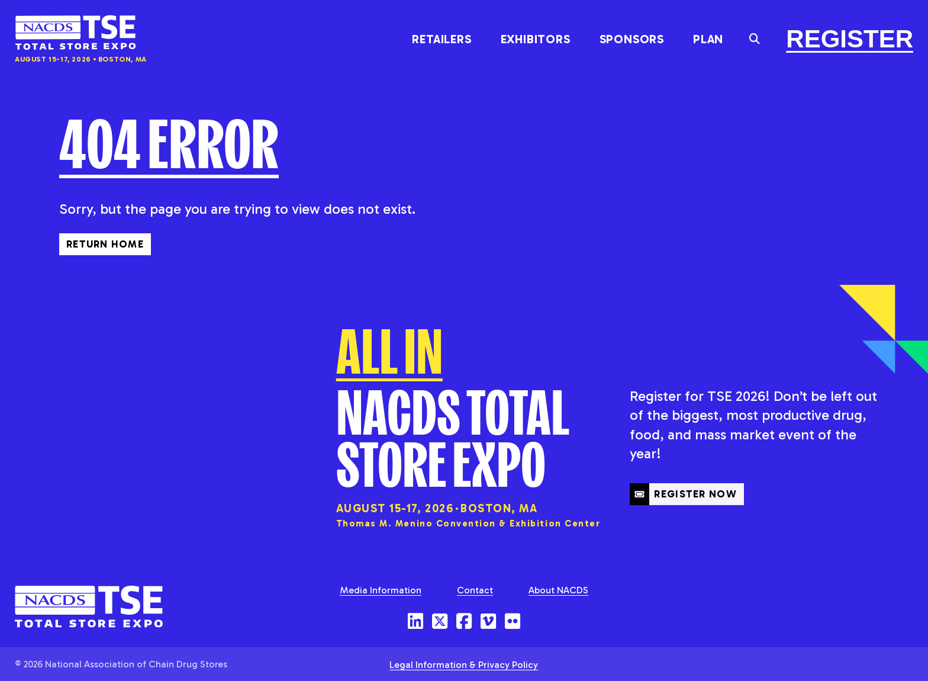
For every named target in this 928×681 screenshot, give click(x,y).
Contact (475, 589)
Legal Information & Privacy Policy (463, 664)
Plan (708, 39)
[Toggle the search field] (754, 39)
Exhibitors (536, 39)
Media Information (380, 589)
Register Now (683, 515)
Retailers (441, 39)
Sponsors (632, 39)
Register (849, 39)
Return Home (105, 243)
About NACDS (558, 589)
